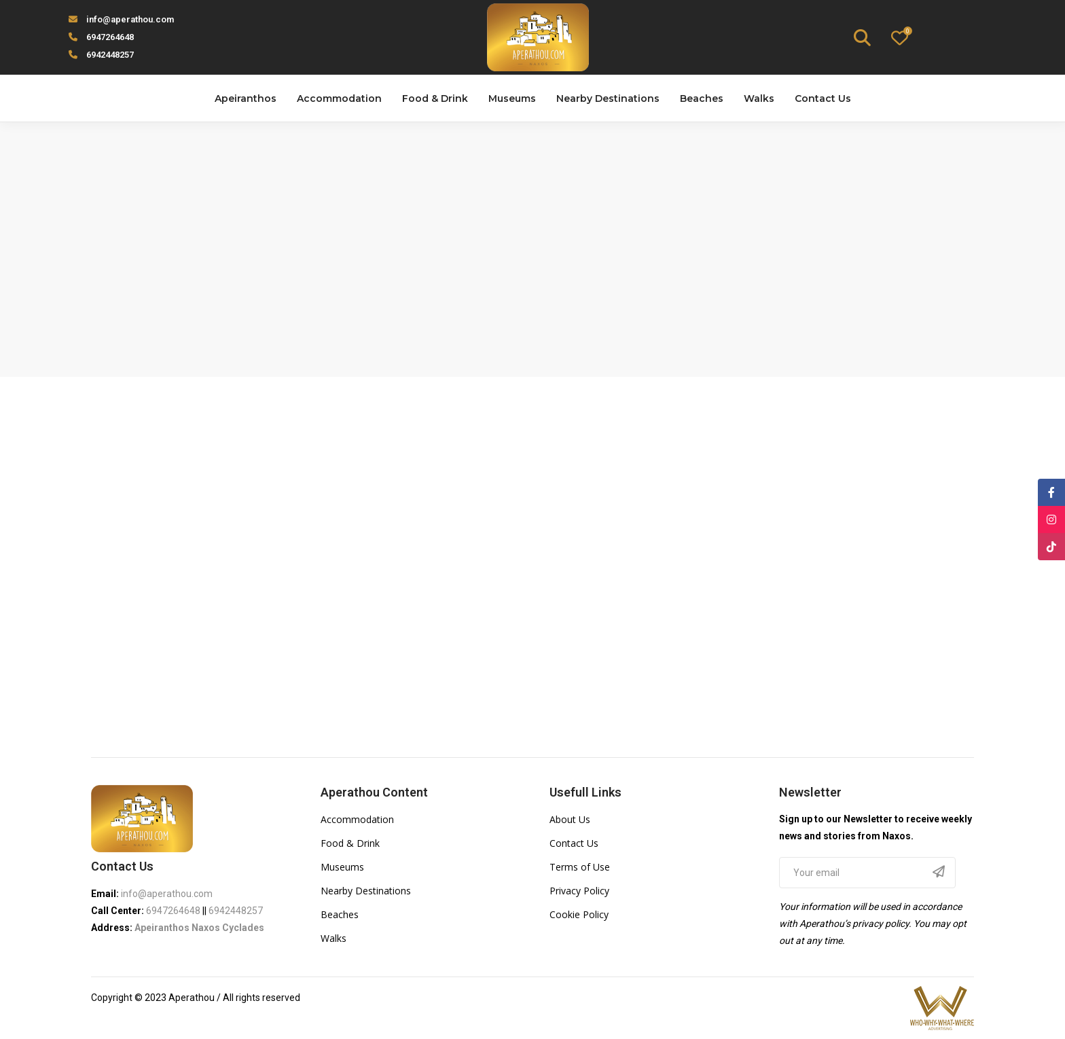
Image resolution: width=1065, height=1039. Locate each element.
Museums (342, 866)
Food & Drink (350, 843)
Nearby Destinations (366, 890)
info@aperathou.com (130, 19)
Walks (333, 938)
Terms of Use (579, 866)
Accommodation (357, 819)
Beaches (340, 914)
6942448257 (110, 55)
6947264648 (110, 37)
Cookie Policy (579, 914)
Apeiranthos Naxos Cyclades (199, 927)
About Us (569, 819)
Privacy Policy (579, 890)
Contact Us (573, 843)
